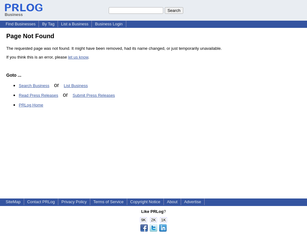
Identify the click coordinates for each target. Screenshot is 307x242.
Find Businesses (20, 24)
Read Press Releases (38, 95)
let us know (78, 57)
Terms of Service (108, 201)
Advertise (192, 201)
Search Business (34, 85)
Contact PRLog (41, 201)
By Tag (48, 24)
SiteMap (13, 201)
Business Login (108, 24)
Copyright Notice (145, 201)
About (172, 201)
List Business (76, 85)
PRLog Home (31, 105)
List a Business (74, 24)
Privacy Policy (74, 201)
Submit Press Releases (94, 95)
